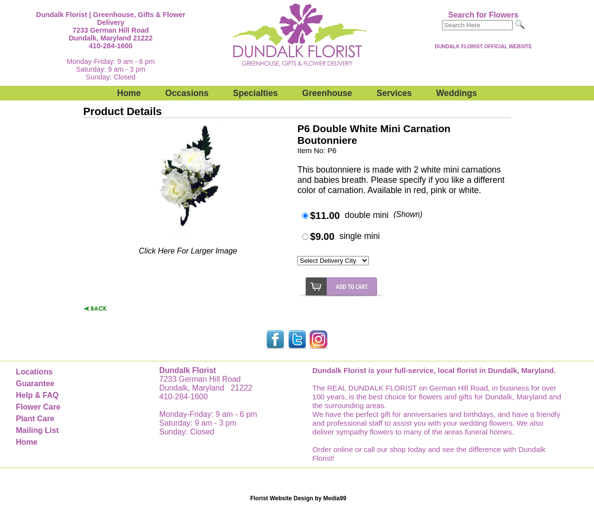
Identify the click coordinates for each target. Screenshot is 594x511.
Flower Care (38, 407)
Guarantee (35, 383)
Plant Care (35, 418)
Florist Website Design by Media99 (298, 498)
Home (129, 93)
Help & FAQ (37, 395)
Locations (34, 372)
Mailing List (37, 430)
